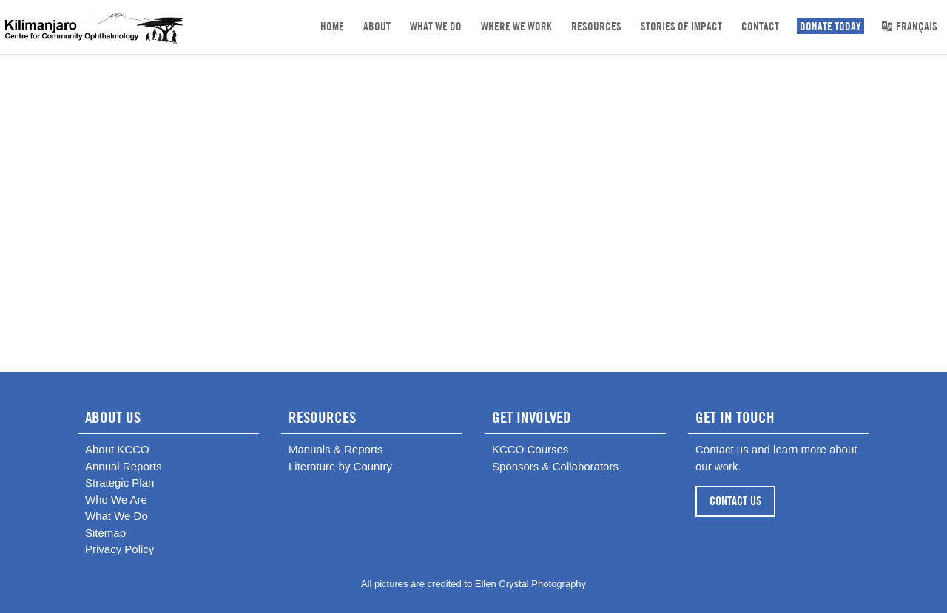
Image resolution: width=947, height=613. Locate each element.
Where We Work (516, 26)
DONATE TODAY (830, 26)
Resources (596, 26)
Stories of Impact (681, 26)
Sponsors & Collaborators (555, 466)
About (377, 26)
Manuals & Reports (336, 449)
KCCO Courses (530, 449)
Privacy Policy (119, 549)
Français (909, 26)
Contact (760, 26)
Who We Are (116, 499)
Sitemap (105, 532)
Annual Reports (123, 466)
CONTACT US (735, 500)
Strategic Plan (119, 482)
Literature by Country (340, 466)
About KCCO (117, 449)
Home (332, 26)
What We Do (436, 26)
